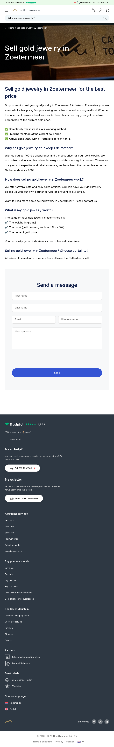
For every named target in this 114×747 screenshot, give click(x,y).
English (10, 709)
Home (9, 28)
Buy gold (9, 574)
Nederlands (13, 703)
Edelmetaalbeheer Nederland (23, 657)
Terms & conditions (42, 741)
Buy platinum (11, 580)
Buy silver (9, 568)
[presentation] (57, 359)
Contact (8, 640)
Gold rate (9, 526)
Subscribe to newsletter (24, 498)
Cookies (70, 741)
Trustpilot (13, 686)
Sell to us (9, 520)
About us (9, 634)
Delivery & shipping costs (17, 615)
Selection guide (12, 545)
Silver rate (9, 532)
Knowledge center (14, 551)
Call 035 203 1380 (22, 468)
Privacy (59, 741)
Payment (9, 628)
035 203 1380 (102, 2)
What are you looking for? (57, 18)
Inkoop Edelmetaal (17, 663)
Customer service (13, 622)
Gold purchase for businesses (19, 599)
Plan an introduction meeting (18, 592)
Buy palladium (11, 586)
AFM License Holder (18, 680)
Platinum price (11, 539)
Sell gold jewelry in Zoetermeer (32, 28)
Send (57, 372)
